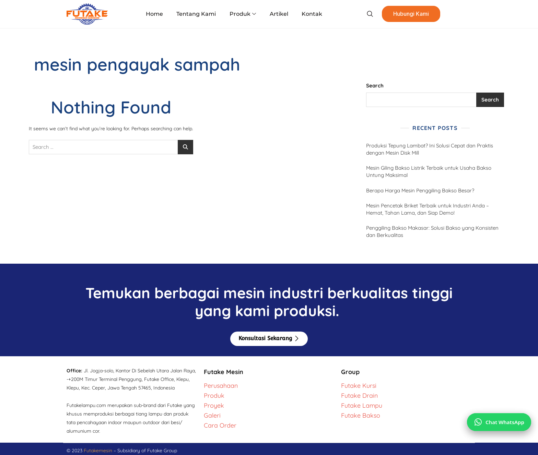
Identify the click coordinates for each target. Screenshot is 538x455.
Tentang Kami (196, 14)
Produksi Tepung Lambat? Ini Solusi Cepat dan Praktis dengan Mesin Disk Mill (429, 149)
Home (154, 14)
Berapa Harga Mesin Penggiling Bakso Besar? (420, 190)
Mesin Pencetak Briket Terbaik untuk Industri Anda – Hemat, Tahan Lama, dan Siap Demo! (427, 209)
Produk (243, 14)
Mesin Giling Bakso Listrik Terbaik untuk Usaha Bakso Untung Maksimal (428, 171)
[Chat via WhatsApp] (499, 422)
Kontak (312, 14)
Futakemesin (99, 450)
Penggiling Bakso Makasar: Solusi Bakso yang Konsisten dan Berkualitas (432, 231)
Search (375, 85)
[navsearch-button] (369, 14)
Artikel (279, 14)
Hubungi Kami (411, 14)
